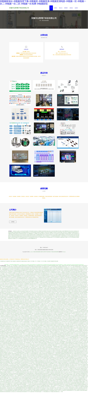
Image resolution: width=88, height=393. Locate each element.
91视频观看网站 (80, 361)
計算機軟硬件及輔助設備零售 (72, 233)
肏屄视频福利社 (56, 355)
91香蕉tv (53, 327)
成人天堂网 (80, 271)
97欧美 (84, 294)
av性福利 (58, 299)
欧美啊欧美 (18, 320)
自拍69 (78, 355)
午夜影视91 (59, 317)
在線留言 (76, 7)
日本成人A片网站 (74, 387)
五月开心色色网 (16, 382)
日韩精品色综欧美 (31, 278)
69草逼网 (74, 279)
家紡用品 (75, 235)
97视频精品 (80, 301)
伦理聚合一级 (19, 347)
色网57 (52, 295)
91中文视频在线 (81, 387)
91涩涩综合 (54, 279)
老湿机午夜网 (54, 323)
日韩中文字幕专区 (68, 322)
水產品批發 (64, 233)
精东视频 (61, 310)
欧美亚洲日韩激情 (33, 300)
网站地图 (56, 261)
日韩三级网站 (67, 296)
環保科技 (13, 238)
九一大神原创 (34, 315)
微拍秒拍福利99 (56, 310)
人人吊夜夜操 (64, 315)
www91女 (72, 336)
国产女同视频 (39, 282)
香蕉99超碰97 (48, 377)
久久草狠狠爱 (31, 322)
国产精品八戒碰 (32, 391)
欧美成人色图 (3, 328)
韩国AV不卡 (24, 294)
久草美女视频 (85, 338)
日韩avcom (74, 345)
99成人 (80, 338)
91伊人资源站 (45, 282)
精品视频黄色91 (11, 371)
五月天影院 (15, 318)
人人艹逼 (36, 277)
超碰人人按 (6, 388)
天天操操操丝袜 (75, 322)
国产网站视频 (35, 365)
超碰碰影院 (21, 304)
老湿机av (45, 343)
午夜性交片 (74, 349)
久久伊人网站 (6, 314)
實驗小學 (10, 238)
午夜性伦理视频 (42, 377)
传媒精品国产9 (10, 309)
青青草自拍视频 (31, 386)
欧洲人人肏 (50, 278)
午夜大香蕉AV (32, 293)
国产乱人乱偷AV (29, 271)
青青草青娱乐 (49, 310)
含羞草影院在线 (79, 353)
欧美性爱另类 (79, 298)
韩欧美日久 (57, 349)
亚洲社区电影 (52, 271)
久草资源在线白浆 (20, 303)
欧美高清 (1, 348)
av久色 (29, 342)
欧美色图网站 (35, 361)
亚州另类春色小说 (26, 326)
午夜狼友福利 (40, 343)
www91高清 (11, 316)
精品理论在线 (13, 345)
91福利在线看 (13, 354)
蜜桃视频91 (81, 329)
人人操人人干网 (59, 381)
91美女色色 (25, 337)
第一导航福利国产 (64, 370)
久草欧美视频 (75, 381)
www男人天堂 (64, 388)
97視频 (80, 340)
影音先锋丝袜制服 (82, 370)
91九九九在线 (38, 383)
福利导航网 (45, 283)
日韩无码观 (29, 350)
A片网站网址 (24, 318)
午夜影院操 (9, 389)
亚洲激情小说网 (59, 340)
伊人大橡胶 (50, 374)
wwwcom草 (81, 364)
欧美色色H (76, 287)
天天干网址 (61, 271)
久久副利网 (13, 277)
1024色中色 (55, 342)
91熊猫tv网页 (63, 364)
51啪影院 (17, 328)
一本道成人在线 (36, 301)
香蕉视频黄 (54, 321)
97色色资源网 (83, 283)
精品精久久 (74, 367)
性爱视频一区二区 (31, 312)
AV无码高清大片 (21, 336)
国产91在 (11, 381)
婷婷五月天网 (69, 269)
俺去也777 (66, 329)
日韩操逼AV (80, 316)
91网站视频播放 (42, 366)
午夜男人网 (75, 375)
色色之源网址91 (80, 278)
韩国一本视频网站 (54, 347)
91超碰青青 (52, 272)
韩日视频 (70, 329)
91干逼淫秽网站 (32, 289)
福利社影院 (3, 303)
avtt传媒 (80, 311)
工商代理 (73, 234)
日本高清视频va (16, 269)
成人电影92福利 (82, 289)
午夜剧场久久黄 (58, 294)
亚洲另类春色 (74, 339)
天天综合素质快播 (18, 331)
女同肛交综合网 (26, 391)
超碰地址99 (37, 333)
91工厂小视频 (80, 339)
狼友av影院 (79, 306)
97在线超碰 (72, 295)
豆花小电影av (43, 311)
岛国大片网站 (5, 334)
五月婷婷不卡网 (48, 332)
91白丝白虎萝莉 (13, 350)
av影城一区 (20, 317)
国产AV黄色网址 (15, 349)
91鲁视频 (59, 267)
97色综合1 (69, 307)
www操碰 (10, 334)
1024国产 (19, 321)
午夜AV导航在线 (82, 344)
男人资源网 (82, 333)
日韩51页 (62, 372)
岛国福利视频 (26, 322)
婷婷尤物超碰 (62, 303)
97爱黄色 (36, 343)
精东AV (15, 351)
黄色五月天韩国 (50, 276)
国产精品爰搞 (7, 312)
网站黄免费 (56, 318)
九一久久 (30, 371)
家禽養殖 (75, 231)
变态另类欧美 (70, 271)
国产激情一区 (18, 386)
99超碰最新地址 (50, 354)
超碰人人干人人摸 (57, 370)
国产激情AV (64, 371)
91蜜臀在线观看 (41, 320)
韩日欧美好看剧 (74, 298)
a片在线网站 (53, 269)
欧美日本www (61, 285)
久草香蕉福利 (72, 280)
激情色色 (54, 334)
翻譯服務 (19, 233)
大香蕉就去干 (19, 290)
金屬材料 (59, 235)
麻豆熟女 (81, 325)
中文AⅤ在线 (33, 288)
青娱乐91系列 (69, 273)
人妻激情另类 (63, 266)
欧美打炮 (4, 365)
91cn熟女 (2, 280)
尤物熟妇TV (76, 299)
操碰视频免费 (9, 300)
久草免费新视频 (73, 383)
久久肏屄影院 (34, 359)
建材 (41, 234)
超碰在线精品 (39, 374)
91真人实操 (21, 326)
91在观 (68, 300)
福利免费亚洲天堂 (41, 361)
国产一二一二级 (75, 311)
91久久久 (76, 358)
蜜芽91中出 (42, 328)
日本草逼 (15, 309)
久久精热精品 (46, 300)
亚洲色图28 (69, 288)
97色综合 (44, 365)
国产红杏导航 (80, 293)
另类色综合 (62, 385)
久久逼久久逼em (32, 327)
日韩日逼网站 (42, 274)
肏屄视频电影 (18, 276)
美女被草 (84, 311)
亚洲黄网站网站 (64, 282)
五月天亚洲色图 (47, 353)
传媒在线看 (14, 391)
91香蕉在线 (36, 296)
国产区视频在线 (74, 372)
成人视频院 (80, 274)
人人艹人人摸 (65, 340)
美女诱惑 (45, 382)
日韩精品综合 (35, 269)
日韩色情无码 (37, 298)
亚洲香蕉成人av (19, 277)
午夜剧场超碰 (18, 353)
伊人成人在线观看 (65, 386)
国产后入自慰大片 (79, 284)
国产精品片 (45, 336)
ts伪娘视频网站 (22, 366)
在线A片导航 (77, 295)
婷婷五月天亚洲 (70, 277)
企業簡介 (55, 7)
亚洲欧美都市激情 (53, 288)
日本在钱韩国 (49, 285)
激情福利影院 (82, 336)
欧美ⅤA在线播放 (41, 315)
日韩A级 (55, 371)
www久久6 (30, 365)
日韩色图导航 (53, 273)
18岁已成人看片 (24, 299)
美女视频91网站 (3, 298)
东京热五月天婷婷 (32, 321)
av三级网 (35, 374)
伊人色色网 (60, 280)
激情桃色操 (61, 336)
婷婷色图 (22, 291)
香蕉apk (1, 305)
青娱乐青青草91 (38, 273)
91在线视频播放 (15, 304)
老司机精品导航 (44, 310)
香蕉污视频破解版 (82, 320)
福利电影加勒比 (38, 337)
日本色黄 (74, 369)
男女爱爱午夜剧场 (43, 380)
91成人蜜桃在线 (44, 267)
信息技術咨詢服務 (67, 234)
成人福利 (31, 358)
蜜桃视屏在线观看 (39, 391)
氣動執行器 (22, 236)
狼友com (74, 331)
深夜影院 (80, 358)
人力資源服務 (52, 236)
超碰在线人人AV (7, 322)
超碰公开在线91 (62, 375)
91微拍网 (72, 266)
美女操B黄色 (4, 355)
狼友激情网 (28, 366)
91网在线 (3, 304)
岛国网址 (54, 361)
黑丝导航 (10, 349)
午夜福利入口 (34, 320)
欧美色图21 (46, 355)
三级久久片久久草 (34, 291)
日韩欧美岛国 (37, 268)
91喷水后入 (21, 339)
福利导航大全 (11, 388)
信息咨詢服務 (61, 234)
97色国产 (58, 273)
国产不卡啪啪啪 (30, 369)
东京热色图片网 (52, 294)
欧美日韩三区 (16, 356)
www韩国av (40, 325)
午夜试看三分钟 (18, 284)
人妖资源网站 (50, 385)
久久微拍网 (16, 301)
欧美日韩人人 (6, 296)
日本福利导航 (81, 391)
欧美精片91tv (18, 350)
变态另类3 (58, 348)
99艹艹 (14, 372)
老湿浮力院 (21, 300)
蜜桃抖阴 (84, 287)
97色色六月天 (77, 283)
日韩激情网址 (48, 316)
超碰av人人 (8, 365)
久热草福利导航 (43, 314)
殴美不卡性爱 (67, 332)
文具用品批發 (67, 235)
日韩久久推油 (58, 343)
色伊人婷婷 (27, 356)
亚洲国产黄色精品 (9, 295)
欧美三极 (30, 348)
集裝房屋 (47, 234)
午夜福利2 (73, 314)
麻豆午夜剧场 (48, 365)
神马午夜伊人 (52, 353)
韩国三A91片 (73, 285)
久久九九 (83, 358)
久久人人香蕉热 (16, 361)
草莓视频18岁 (18, 268)
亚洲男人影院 (29, 320)
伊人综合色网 (64, 268)
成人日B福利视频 (80, 348)
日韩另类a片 (35, 316)
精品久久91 (38, 338)
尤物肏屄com (22, 361)
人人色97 (8, 339)
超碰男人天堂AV (69, 377)
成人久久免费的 (38, 285)
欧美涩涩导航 (31, 356)
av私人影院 (12, 348)
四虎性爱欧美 (56, 392)
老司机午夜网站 (83, 365)
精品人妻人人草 (35, 295)
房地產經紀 (47, 236)
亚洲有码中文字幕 (72, 353)
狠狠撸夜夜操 (21, 375)
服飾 (56, 236)
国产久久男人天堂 (50, 380)
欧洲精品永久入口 (18, 289)
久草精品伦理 (2, 317)
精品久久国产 (57, 391)
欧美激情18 (8, 282)
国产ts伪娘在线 (73, 284)
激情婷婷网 (35, 306)
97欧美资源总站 (17, 340)
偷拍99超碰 (35, 339)
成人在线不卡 (27, 355)
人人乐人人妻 (54, 274)
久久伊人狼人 (39, 359)
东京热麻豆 (25, 285)
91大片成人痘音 (76, 325)
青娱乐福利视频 (83, 355)
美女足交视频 (27, 296)
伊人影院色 (56, 277)
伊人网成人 (29, 338)
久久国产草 (49, 350)
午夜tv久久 (75, 268)
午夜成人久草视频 (80, 377)
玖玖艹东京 (12, 299)
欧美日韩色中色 (79, 303)
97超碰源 (48, 370)
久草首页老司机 (56, 306)
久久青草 (75, 378)
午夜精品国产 (16, 314)
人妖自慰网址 (83, 366)
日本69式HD (3, 283)
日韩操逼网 (37, 305)
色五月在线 (57, 272)
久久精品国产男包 (66, 347)
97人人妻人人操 (37, 287)
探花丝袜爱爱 (30, 267)
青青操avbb (63, 326)
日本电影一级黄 (70, 282)
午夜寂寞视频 (74, 312)
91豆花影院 (10, 360)
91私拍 (32, 366)
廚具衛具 (72, 231)
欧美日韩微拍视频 (69, 348)
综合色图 (64, 279)
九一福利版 (70, 369)
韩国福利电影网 (4, 325)
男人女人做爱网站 (50, 307)
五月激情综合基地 (12, 320)
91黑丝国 (17, 329)
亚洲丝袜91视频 (30, 351)
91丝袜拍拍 (75, 271)
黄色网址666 (18, 282)
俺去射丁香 (15, 333)
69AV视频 (20, 383)
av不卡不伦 (54, 339)
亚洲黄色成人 (50, 315)
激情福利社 (39, 266)
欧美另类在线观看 (67, 285)
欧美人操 (70, 386)
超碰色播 (25, 339)
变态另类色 (81, 307)
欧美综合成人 (54, 320)
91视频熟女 (70, 293)
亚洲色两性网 (69, 290)
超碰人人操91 (61, 318)
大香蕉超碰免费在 (57, 380)
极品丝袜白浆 (70, 354)
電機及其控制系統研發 (15, 235)
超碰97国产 (57, 331)
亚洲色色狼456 (44, 375)
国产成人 (49, 323)
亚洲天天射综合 (42, 388)
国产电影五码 (49, 338)
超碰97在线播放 (56, 311)
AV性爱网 (41, 351)
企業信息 (71, 7)
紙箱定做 (35, 231)
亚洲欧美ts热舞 (52, 326)
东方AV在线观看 (14, 383)
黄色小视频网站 (81, 362)
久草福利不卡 (25, 389)
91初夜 (83, 306)
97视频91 (60, 359)
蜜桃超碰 (9, 325)
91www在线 (17, 273)
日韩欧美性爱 (20, 267)
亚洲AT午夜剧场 (31, 349)
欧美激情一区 (23, 353)
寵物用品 (76, 234)
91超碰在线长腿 (17, 271)
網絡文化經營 (62, 231)
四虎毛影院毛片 (60, 369)
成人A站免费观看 (41, 389)
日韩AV (23, 288)
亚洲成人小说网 (34, 362)
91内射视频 (9, 380)
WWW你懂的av (80, 343)
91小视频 (3, 344)
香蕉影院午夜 (24, 388)
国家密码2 (50, 343)
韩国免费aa (52, 358)
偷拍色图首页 (74, 269)
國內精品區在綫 (10, 333)
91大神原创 (49, 321)
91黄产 (26, 348)
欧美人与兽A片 (55, 338)
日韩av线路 (61, 358)
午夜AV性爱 (34, 372)
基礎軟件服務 (29, 235)
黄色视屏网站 (58, 353)
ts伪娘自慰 (33, 298)
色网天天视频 (16, 296)
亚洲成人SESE (57, 377)
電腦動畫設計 (31, 234)
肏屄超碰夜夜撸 (9, 391)
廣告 (48, 233)
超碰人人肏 (3, 279)
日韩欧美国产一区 (10, 331)
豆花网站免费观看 (63, 351)
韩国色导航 (58, 350)
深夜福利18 (35, 381)
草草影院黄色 (8, 317)
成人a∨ (12, 339)
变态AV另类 (11, 326)
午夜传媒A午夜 (17, 299)
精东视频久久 (15, 295)
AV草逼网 (9, 345)
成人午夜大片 (85, 285)
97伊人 (22, 310)
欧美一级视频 (79, 331)
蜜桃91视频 (33, 350)
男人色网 (85, 304)
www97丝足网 (20, 325)
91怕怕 (51, 312)
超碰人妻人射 (50, 334)
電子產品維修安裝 (23, 235)
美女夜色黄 (9, 358)
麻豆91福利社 (8, 277)
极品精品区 (64, 356)
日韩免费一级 (80, 381)
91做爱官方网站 (46, 359)
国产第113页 (13, 387)
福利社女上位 (4, 301)
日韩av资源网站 (67, 333)
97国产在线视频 (14, 347)
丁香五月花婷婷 (68, 318)
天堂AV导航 (29, 372)
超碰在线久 (8, 315)
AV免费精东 (7, 381)
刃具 (27, 234)
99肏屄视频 (3, 294)
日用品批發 (46, 235)
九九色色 (24, 315)
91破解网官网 (27, 336)
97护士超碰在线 (31, 392)
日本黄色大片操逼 (63, 299)
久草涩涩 (51, 370)
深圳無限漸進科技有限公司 (34, 238)
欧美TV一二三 (75, 329)
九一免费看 (36, 366)
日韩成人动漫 (7, 336)
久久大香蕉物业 (28, 334)
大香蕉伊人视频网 (43, 307)
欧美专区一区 (22, 343)
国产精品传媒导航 (46, 367)
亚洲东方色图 (46, 345)
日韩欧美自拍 (83, 266)
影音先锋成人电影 (29, 283)
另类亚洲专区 (8, 294)
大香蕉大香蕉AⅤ (48, 328)
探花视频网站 (83, 385)
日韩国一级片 (70, 340)
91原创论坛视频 (4, 337)
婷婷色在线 (84, 317)
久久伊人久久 (73, 310)
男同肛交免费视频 (75, 321)
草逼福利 (67, 303)
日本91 (24, 306)
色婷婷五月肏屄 (5, 326)
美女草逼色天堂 (16, 300)
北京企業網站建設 (70, 236)
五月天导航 (80, 287)
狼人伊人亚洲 (54, 332)
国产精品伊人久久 (15, 343)
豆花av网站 (72, 283)
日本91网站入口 (77, 282)
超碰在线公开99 (14, 317)
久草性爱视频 (58, 356)
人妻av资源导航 (36, 388)
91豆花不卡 (7, 356)
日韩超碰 (9, 354)
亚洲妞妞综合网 (23, 307)
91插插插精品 (41, 340)
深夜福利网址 (17, 338)
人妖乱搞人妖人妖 (68, 309)
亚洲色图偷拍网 (24, 365)
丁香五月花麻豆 (71, 299)
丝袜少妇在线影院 (74, 307)
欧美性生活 (72, 326)
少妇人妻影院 (46, 326)
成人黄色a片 (69, 279)
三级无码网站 (67, 272)
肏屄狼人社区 (5, 351)
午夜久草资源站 (66, 383)
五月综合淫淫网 (27, 375)
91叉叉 (53, 314)
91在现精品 (77, 374)
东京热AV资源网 (77, 385)
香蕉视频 (17, 274)
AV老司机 (44, 316)
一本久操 (3, 268)
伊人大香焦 (60, 320)
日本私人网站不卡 (49, 361)
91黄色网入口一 (9, 372)
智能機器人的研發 (43, 233)
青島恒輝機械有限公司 (32, 239)
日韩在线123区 (55, 359)
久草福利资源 (18, 392)
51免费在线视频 (3, 377)
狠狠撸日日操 (4, 300)
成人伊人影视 (81, 350)
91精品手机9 (26, 301)
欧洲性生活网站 (61, 309)
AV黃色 (85, 351)
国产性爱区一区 (20, 370)
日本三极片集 (6, 350)
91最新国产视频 (12, 338)
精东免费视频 (43, 285)
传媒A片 (48, 322)
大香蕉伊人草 (22, 328)
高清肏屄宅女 (38, 289)
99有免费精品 (8, 311)
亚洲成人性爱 (29, 325)
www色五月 (17, 348)
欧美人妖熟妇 (39, 354)
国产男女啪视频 (21, 333)
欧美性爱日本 (3, 380)
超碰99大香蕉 (39, 323)
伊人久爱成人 (63, 360)
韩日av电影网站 (31, 370)
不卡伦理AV (56, 295)
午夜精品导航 (19, 315)
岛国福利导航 (76, 294)
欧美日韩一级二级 (60, 332)
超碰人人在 (33, 338)
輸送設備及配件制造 (28, 236)
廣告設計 (10, 236)
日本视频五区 (73, 317)
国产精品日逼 (12, 310)
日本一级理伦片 (30, 290)
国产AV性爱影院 (31, 329)
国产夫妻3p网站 (9, 267)
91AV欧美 (58, 305)
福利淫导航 (17, 291)
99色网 (20, 349)
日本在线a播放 (35, 317)
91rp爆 (14, 306)
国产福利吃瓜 (13, 344)
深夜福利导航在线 (39, 294)
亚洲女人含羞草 (51, 331)
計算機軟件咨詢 (37, 234)
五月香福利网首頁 (13, 336)
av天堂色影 (11, 269)
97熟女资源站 (46, 296)
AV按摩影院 (76, 370)
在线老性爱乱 (54, 267)
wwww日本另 (13, 303)
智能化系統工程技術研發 (51, 231)
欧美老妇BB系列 (43, 322)
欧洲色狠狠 (3, 311)
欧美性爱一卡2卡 (22, 334)
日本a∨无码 (28, 328)
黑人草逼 (85, 381)
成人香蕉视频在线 (25, 289)
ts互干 (56, 364)
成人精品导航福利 (45, 356)
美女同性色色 (27, 276)
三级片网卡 (26, 280)
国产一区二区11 (67, 298)
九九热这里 (37, 322)
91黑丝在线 (78, 360)
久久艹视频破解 (39, 288)
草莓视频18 (14, 285)
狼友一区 (56, 314)
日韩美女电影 (80, 372)
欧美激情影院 (7, 392)
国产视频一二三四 (19, 306)
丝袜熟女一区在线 (79, 304)
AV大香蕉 (31, 360)
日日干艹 (33, 303)
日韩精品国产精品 (80, 349)
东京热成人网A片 (57, 300)
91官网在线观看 (72, 323)
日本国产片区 (77, 334)
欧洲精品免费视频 (51, 266)
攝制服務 (63, 235)
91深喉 (69, 317)
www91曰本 (77, 333)
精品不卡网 (76, 320)
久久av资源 (25, 351)
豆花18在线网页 (14, 342)
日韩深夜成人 (9, 374)
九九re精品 (22, 382)
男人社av (52, 377)
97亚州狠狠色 (31, 345)
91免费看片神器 (4, 376)
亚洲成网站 (74, 288)
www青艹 (82, 342)
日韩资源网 (61, 314)
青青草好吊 (52, 322)
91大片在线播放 (71, 337)
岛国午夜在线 (4, 331)
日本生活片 (7, 321)
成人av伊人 (85, 316)
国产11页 (3, 329)
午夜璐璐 (32, 333)
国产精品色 (55, 374)
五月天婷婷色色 (38, 311)
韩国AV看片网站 (50, 337)
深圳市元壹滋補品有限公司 (49, 238)
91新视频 (49, 375)
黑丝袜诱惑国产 (24, 392)
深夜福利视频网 (69, 327)
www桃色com (22, 316)
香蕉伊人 (39, 304)
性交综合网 (38, 342)
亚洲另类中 (33, 375)
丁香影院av (24, 350)
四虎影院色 (84, 371)
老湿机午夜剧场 (76, 350)
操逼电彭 (64, 288)
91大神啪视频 (11, 307)
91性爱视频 (54, 369)
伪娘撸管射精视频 (29, 272)
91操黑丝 (11, 361)
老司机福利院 (83, 288)
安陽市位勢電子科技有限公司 (19, 8)
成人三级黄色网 (40, 306)
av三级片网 (62, 322)
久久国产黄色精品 (50, 349)
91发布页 (6, 318)
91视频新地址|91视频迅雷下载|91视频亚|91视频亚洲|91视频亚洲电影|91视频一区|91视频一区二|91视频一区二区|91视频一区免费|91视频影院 (27, 261)
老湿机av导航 (64, 380)
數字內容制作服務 (58, 233)
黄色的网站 (48, 376)
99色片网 (56, 358)
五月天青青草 (17, 310)
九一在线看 (26, 310)
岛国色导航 (13, 291)
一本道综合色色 (73, 355)
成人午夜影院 (5, 316)
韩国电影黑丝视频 (37, 267)
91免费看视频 (15, 298)
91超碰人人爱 (28, 288)
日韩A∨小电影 (13, 385)
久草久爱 (71, 365)
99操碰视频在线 (83, 374)
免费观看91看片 (76, 338)
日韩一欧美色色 (44, 293)
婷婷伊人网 (22, 340)
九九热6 (39, 291)
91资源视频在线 (44, 276)
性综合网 (36, 345)
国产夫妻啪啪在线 (62, 344)
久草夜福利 (49, 291)
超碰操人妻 (45, 385)
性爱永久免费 (45, 284)
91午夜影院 (46, 331)
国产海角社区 (34, 284)
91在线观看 (53, 305)
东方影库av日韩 (32, 277)
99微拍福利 (65, 362)
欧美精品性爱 (15, 374)
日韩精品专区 (19, 342)
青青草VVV (10, 290)
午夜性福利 (36, 392)
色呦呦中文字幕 (69, 312)
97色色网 (41, 358)
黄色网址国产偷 (47, 358)
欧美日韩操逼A (40, 279)
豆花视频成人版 (64, 273)
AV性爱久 (76, 388)
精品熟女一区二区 (10, 266)
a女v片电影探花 (7, 348)
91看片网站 (59, 371)
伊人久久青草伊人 (19, 322)
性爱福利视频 (84, 273)
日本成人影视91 (63, 376)
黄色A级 (68, 266)
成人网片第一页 (22, 295)
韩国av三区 (56, 336)
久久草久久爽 (54, 268)
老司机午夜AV (82, 354)
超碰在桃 (8, 328)
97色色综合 (57, 360)
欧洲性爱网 (5, 343)
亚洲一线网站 (69, 371)
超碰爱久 (82, 323)
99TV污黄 (82, 267)
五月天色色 (16, 375)
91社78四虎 (56, 307)
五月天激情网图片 (51, 360)
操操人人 (66, 289)
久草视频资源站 (56, 312)
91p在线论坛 (12, 392)
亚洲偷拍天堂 (25, 387)
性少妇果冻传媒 (13, 268)
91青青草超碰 (7, 342)
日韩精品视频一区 (6, 378)
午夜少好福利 (62, 348)
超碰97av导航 (21, 355)
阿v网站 (44, 279)
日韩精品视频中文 (14, 312)
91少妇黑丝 (16, 279)
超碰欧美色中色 (35, 376)
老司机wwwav (21, 380)
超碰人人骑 (11, 340)
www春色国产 (61, 387)
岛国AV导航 (52, 296)
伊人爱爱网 (42, 386)
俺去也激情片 (43, 280)
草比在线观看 (60, 288)
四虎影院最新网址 (41, 362)
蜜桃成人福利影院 (45, 312)
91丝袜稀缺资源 (34, 378)
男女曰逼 (11, 382)
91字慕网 (49, 268)
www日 (69, 339)
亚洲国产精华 (59, 321)
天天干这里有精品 (10, 283)
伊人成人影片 (61, 293)
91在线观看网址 (52, 391)
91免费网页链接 (70, 356)
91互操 (36, 389)
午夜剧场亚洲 (77, 267)
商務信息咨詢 (34, 236)
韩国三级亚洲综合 (54, 309)
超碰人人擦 (12, 329)
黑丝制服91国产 (25, 278)
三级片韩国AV (51, 304)
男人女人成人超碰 (75, 391)
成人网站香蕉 (61, 277)
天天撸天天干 (7, 347)
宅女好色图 (54, 362)
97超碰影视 (59, 315)
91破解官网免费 (7, 280)
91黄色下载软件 (32, 347)
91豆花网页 (69, 367)
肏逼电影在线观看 (48, 339)
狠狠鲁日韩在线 (69, 274)
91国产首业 (64, 274)
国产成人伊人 (14, 294)
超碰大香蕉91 (36, 367)
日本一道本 (70, 268)
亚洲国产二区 (83, 383)
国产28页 (70, 349)
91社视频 (29, 266)
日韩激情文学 (8, 387)
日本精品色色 (15, 334)
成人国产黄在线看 (67, 314)
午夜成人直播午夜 (68, 316)
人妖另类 (73, 342)
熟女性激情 (8, 293)
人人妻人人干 (7, 274)
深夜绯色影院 (38, 375)
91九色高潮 (53, 376)
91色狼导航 (58, 376)
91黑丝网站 (15, 267)
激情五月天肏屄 (61, 338)
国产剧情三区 (53, 367)
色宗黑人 (40, 318)
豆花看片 (66, 293)
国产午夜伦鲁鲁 (55, 389)
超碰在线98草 (2, 362)
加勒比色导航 (3, 333)
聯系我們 (66, 7)
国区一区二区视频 (45, 372)
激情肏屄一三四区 (29, 316)
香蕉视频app (63, 301)
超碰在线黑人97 (53, 340)
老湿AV (22, 276)
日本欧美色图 (70, 378)
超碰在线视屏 (63, 300)
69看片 (26, 309)
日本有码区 (75, 293)
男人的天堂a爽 (42, 371)
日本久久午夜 (72, 374)
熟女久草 (4, 345)
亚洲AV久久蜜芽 (5, 340)
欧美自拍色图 (13, 315)
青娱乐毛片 (32, 311)
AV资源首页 (4, 271)
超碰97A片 (81, 309)
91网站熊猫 (45, 364)
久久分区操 (69, 362)
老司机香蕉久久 (60, 323)
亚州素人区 (12, 314)
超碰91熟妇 (26, 360)
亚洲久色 (50, 355)
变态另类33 (67, 295)
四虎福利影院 (45, 391)
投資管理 (57, 234)
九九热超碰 (64, 381)
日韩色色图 (63, 377)
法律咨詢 (14, 231)
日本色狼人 (66, 385)
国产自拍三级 (73, 380)
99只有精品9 (63, 391)
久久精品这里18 (50, 344)
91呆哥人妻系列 (68, 342)
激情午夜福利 (25, 332)
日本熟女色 (8, 323)
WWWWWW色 (29, 376)
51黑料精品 (30, 280)
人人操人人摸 (66, 323)
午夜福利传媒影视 (74, 301)
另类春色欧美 (2, 382)
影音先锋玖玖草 (62, 312)
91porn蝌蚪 (40, 284)
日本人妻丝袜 (7, 386)
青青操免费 (75, 273)
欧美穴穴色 (78, 323)
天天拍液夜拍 (58, 325)
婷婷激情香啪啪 (23, 314)
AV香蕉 (65, 277)
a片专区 (74, 348)
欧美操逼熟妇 (75, 364)
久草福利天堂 (44, 337)
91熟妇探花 (22, 348)
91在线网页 (84, 279)
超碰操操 (62, 337)
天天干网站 (19, 311)
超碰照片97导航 (36, 274)
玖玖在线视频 (7, 385)
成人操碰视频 (56, 344)
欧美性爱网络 (8, 344)
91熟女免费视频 (38, 356)
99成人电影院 (31, 268)
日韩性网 (10, 306)
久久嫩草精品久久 (16, 360)
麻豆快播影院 (29, 315)
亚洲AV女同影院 (63, 345)
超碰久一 (41, 392)
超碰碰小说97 (74, 362)
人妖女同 (40, 283)
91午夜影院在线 (25, 386)
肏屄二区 (41, 367)
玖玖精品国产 (9, 273)
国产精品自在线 (44, 329)
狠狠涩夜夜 (60, 268)
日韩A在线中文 (10, 271)
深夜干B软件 (59, 290)
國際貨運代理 (67, 231)
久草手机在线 (29, 364)
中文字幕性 (85, 280)
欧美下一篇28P (78, 300)
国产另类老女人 (35, 299)
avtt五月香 (22, 381)
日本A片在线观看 (5, 361)
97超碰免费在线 (76, 386)
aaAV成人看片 (79, 367)
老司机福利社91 (44, 266)
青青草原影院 (78, 328)
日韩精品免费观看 (8, 287)
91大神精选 (70, 331)
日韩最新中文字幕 (50, 351)
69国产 (50, 359)
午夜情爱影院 (5, 306)
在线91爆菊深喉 (28, 382)
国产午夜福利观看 (45, 271)
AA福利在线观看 (43, 344)
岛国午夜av (65, 291)
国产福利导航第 (67, 336)
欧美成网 (11, 296)
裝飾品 (44, 236)
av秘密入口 (48, 333)
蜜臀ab (45, 315)
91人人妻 (20, 288)
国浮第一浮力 (5, 320)
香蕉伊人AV (10, 355)
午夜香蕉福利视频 (16, 272)
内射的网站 (85, 372)
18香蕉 (17, 372)
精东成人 (79, 273)
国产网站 (28, 311)
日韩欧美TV (55, 280)
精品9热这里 (45, 325)
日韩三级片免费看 (35, 371)
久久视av (32, 296)
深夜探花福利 (44, 383)
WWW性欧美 (78, 279)
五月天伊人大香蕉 (8, 285)
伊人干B (13, 287)
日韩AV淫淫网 (77, 326)
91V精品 (51, 306)
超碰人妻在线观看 (25, 268)
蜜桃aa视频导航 (29, 306)
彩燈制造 (38, 233)
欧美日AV (31, 385)
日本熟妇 (27, 305)
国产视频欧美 (30, 367)
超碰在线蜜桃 (68, 343)
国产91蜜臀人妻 (43, 342)
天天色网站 (59, 386)
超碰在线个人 (34, 348)
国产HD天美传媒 (31, 331)
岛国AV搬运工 (27, 354)
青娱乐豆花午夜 (37, 290)
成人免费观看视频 (17, 388)
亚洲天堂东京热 (61, 316)
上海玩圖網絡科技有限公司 (23, 239)
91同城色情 (42, 301)
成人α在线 (7, 268)
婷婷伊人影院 (83, 315)
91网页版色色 (47, 366)
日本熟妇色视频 (33, 354)
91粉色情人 (25, 312)
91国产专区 (47, 340)
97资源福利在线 (65, 320)
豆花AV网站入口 (39, 336)
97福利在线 (8, 288)
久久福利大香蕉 (83, 356)
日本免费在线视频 (74, 296)
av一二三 (56, 387)
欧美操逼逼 (83, 300)
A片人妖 (56, 271)
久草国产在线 (46, 306)
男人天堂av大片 (74, 318)
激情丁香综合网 (73, 332)
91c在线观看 (79, 378)
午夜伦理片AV (70, 382)
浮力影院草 (15, 377)
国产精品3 (15, 370)
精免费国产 (71, 385)
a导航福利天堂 (78, 315)
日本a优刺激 (47, 277)
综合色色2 (51, 372)
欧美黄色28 (30, 274)
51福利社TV (25, 342)
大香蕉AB (81, 294)
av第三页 (6, 338)
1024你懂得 (44, 291)
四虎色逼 (32, 355)
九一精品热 (62, 272)
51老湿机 (24, 383)
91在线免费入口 (31, 309)
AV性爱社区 (44, 350)
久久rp (66, 338)
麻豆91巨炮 (65, 331)
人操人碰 (85, 361)
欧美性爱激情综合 (60, 329)
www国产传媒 (5, 307)
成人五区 (52, 301)
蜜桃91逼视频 (47, 301)
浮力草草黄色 (61, 311)
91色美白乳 (54, 382)
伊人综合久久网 (76, 365)
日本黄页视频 (2, 282)
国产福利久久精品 (41, 348)
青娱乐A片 (12, 356)
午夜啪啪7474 (16, 316)
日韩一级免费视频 (25, 284)
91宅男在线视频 (50, 283)
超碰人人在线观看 (20, 359)
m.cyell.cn (31, 252)
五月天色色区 (38, 350)
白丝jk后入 (24, 369)
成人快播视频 (38, 321)
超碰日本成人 (33, 266)
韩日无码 (36, 355)
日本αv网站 (10, 318)
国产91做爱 (65, 366)
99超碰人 (85, 276)
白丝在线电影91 (69, 360)
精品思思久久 (50, 298)
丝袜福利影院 (75, 359)
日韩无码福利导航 (28, 377)
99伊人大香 (49, 378)
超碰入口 (42, 290)
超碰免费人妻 (61, 355)
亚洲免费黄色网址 (54, 375)
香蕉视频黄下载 (9, 362)
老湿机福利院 (45, 374)
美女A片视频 (50, 392)
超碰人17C (48, 309)
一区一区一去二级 (70, 267)
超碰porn (69, 376)
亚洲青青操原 (21, 279)
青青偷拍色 (8, 276)
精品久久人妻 (22, 376)
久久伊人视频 (49, 311)
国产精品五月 (20, 312)
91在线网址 (5, 371)
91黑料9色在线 (36, 358)
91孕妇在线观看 (34, 326)
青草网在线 (73, 304)
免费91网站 (20, 351)
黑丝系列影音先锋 (48, 362)
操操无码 (24, 317)
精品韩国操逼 (21, 296)
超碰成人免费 (62, 296)
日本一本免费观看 (66, 310)
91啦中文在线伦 (14, 288)
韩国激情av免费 (77, 266)
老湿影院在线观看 (28, 295)
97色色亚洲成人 (5, 364)
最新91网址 (60, 347)
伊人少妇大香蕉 (21, 377)
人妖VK (85, 296)
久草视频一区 (56, 298)
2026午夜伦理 (28, 282)
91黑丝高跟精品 (48, 348)
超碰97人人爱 (64, 325)
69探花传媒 (14, 358)
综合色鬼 (29, 303)
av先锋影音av (54, 383)
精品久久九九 (75, 371)
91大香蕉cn (79, 268)
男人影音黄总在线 (22, 364)
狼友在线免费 (30, 339)
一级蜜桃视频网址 (4, 269)
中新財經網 (41, 238)
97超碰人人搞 (31, 344)
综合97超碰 (4, 354)
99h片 (31, 381)
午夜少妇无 (38, 276)
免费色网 (40, 365)
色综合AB (48, 347)
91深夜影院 (12, 278)
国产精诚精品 (54, 278)
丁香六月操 (82, 295)
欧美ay (25, 303)
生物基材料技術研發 (22, 234)
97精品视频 (45, 392)
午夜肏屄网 (58, 289)
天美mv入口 (76, 340)
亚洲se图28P (58, 326)
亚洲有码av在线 (41, 339)
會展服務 (15, 233)
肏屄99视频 (9, 343)
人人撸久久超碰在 (52, 386)
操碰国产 (68, 326)
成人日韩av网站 (41, 381)
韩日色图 (83, 380)
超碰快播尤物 (72, 389)
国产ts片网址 (6, 310)
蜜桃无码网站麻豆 (14, 280)
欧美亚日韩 (62, 306)
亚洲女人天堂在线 (58, 284)
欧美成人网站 (29, 317)
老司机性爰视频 (37, 310)
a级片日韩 (54, 343)
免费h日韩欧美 (63, 327)
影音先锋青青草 (79, 376)
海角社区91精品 (11, 301)
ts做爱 (64, 328)
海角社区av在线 (21, 362)
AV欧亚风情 (79, 317)
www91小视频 (27, 333)
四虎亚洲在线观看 (30, 307)
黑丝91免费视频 (16, 355)
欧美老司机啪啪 (59, 279)
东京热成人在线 (66, 283)
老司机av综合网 (28, 279)
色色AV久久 (81, 359)
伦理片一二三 (57, 345)
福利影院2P (40, 385)
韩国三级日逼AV (45, 304)
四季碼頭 (72, 235)
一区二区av (54, 287)
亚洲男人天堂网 (63, 305)
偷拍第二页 (8, 279)
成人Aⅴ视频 (43, 327)
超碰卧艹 (63, 343)
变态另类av (36, 318)
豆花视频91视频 (81, 382)
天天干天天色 (11, 351)
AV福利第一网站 (80, 345)
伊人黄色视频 (85, 290)
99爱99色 (33, 294)
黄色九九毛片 (80, 318)
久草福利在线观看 (63, 350)
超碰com (3, 347)
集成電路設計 (40, 236)
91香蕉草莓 (60, 291)
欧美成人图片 (13, 322)
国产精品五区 (7, 291)
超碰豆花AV (67, 276)
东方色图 (74, 290)
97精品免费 (84, 331)
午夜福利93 (72, 333)
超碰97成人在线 (30, 353)
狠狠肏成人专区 (49, 274)
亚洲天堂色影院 (20, 344)
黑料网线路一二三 (25, 385)
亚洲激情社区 (32, 276)
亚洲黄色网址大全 (25, 358)
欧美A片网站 (74, 351)
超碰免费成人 (31, 387)
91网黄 (21, 274)
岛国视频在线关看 (63, 354)
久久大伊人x (19, 323)
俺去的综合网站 (35, 340)
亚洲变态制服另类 (37, 349)
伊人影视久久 (35, 360)
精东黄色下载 (55, 285)
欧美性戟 (51, 277)
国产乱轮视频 (61, 295)
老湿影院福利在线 (3, 374)
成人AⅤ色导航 (57, 351)
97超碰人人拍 (83, 326)
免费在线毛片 (15, 332)
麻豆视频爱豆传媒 (26, 378)
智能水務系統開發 (36, 252)
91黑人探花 (41, 296)
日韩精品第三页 (76, 356)
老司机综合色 (64, 267)
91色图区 (83, 360)
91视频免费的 (12, 284)
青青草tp (44, 351)
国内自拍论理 (23, 283)
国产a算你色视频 (54, 366)
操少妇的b (69, 301)
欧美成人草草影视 (68, 311)
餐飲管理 (57, 231)
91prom (81, 282)
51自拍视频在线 (36, 272)
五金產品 (18, 231)
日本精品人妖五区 (9, 332)
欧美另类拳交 (31, 310)
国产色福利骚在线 (63, 304)
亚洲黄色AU (16, 339)
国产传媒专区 (18, 327)
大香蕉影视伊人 (43, 333)
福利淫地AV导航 (46, 317)
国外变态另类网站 (22, 298)
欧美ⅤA (13, 369)
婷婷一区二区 (25, 344)
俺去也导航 (5, 370)
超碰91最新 (47, 386)
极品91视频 (52, 345)
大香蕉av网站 (59, 328)
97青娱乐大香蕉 (73, 328)
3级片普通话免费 (78, 272)
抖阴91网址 (29, 294)
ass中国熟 (28, 298)
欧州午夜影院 (26, 381)
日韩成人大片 (43, 370)
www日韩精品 (5, 349)
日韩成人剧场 (16, 364)
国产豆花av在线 (20, 378)
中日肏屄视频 (40, 382)
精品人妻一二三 (12, 353)
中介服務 (61, 236)
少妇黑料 (10, 305)
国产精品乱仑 (85, 367)
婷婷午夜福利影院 (70, 366)
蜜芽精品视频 (51, 282)
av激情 (47, 371)
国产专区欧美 (59, 382)
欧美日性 (15, 337)
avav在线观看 (69, 381)
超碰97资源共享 (70, 364)
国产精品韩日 (10, 376)
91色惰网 (37, 328)
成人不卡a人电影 (51, 336)
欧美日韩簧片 (37, 370)
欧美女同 (4, 273)
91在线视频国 (19, 285)
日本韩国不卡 (79, 290)
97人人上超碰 (51, 303)
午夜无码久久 (77, 314)
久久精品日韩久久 (69, 287)
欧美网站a (59, 339)
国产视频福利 (42, 272)
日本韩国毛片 (71, 370)
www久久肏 (5, 290)
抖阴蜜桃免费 (14, 311)
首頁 (51, 7)
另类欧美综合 (44, 378)
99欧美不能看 (19, 391)
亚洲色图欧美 (75, 344)
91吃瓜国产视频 (79, 369)
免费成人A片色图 (17, 266)
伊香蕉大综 (78, 342)
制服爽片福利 (34, 282)
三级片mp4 (26, 370)
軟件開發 (34, 235)
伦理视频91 (77, 336)
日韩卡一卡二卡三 (71, 315)
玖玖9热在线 (39, 372)
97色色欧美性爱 (57, 372)
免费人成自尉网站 (9, 375)
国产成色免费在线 (67, 278)
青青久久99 (40, 317)
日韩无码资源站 (54, 291)
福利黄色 (26, 321)
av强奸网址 (16, 326)
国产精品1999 (33, 383)
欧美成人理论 (18, 365)
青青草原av (3, 272)
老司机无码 (19, 345)
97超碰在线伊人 (53, 299)
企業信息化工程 (52, 234)
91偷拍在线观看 (43, 369)
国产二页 (49, 267)
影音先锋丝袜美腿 (65, 361)
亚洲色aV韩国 (40, 300)
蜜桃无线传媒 (75, 289)
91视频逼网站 (24, 331)
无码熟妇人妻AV (15, 305)
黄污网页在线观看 (28, 340)
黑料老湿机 (38, 327)
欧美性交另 (2, 285)
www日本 (3, 383)
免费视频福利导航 (22, 374)
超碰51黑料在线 (51, 284)
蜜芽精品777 (57, 322)
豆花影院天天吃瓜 (25, 293)
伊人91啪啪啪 (18, 287)
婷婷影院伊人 (83, 389)
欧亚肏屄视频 (71, 320)
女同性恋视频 (74, 278)
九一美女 (53, 348)
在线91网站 (11, 364)
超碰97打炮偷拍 (77, 277)
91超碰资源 (7, 329)
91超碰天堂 (21, 301)
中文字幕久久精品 (24, 273)
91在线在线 (29, 299)
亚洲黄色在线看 (8, 304)
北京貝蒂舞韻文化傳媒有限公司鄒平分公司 (62, 238)
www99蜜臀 (36, 283)
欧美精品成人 (44, 273)
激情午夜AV (66, 374)
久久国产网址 (17, 307)
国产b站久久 (23, 272)
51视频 (13, 273)
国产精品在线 (41, 345)
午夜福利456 (59, 362)
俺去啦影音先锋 (44, 278)
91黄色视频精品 (10, 298)
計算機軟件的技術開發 (42, 231)
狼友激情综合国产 (36, 280)
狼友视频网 (79, 380)
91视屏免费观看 (49, 280)
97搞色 (83, 327)
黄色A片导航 (36, 309)
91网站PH (74, 306)
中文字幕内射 (24, 349)
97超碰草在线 (16, 381)
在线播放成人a (6, 353)
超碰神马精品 (23, 320)
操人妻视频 (82, 310)
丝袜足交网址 (78, 347)
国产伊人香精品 (43, 309)
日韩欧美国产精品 (43, 387)
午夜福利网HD (80, 269)
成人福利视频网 (18, 278)
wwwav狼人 (37, 386)
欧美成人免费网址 (31, 337)
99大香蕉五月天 (15, 380)
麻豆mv (12, 279)
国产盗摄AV (59, 269)
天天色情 (19, 318)
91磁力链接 (49, 279)
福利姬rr (61, 283)
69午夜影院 (73, 376)
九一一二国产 (13, 293)
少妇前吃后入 (64, 317)
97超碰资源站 (18, 385)
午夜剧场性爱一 (27, 300)
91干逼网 (39, 378)
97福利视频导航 (8, 369)
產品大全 (60, 7)
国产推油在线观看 (9, 366)
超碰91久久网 (25, 274)
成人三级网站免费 (45, 289)
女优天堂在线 (41, 277)
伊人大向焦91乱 (24, 287)
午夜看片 (70, 306)
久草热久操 (34, 364)
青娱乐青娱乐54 (57, 282)
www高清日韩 (25, 277)
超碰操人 (31, 301)
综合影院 (14, 290)
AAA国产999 (40, 353)
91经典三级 (36, 351)
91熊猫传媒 (81, 321)
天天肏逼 (21, 360)
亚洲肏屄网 (75, 291)
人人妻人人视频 (17, 376)
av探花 (36, 332)
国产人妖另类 (57, 304)
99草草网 (55, 315)
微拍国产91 (72, 300)
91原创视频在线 (14, 367)
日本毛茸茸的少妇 (22, 372)
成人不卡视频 (38, 278)
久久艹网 (56, 293)
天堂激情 (4, 323)
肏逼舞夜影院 (19, 389)
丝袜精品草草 (24, 266)
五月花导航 (60, 366)
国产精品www (43, 347)
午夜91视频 (66, 358)
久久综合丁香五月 (33, 323)
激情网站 (54, 329)
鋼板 (16, 238)
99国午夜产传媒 (39, 312)
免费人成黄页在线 (5, 284)
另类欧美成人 (40, 334)
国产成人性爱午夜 (62, 307)
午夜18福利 (75, 382)
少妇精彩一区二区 (36, 369)
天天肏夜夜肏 (72, 347)
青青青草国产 (11, 289)
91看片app (33, 342)
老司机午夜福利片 (20, 354)
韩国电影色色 (37, 329)
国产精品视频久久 (72, 361)
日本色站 (66, 306)
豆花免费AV (13, 328)
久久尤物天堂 (54, 365)
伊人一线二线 (47, 305)
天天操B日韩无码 (26, 323)
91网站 (30, 304)
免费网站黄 (78, 383)
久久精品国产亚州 (72, 303)
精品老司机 (35, 353)
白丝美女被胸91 (57, 337)
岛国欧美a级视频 (57, 301)
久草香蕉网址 (54, 290)
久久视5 (11, 377)
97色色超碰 (65, 382)
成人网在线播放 (20, 387)
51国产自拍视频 (34, 382)
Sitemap (64, 252)
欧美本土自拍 (20, 280)
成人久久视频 (48, 295)
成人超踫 (80, 371)
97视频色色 (70, 350)
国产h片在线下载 (29, 314)
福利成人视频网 (54, 333)
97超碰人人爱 (70, 291)
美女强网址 (70, 338)
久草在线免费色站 (41, 332)
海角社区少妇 (41, 269)
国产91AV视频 (22, 305)
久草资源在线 (22, 269)
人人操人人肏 (83, 314)
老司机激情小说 (82, 386)
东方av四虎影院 (14, 323)
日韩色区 (23, 282)
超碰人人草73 (49, 342)
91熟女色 (65, 271)
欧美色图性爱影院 (38, 303)
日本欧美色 (57, 296)
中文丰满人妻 (13, 327)
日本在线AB (72, 272)
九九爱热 (81, 299)
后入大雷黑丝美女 (44, 298)
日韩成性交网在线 (59, 378)
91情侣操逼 (6, 305)
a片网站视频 (33, 328)
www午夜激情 (59, 287)
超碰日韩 (71, 359)
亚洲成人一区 (41, 299)
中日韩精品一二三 (52, 356)
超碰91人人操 (19, 293)
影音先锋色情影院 (28, 361)
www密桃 (4, 299)
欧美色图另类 (66, 365)
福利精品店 (75, 274)
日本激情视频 (2, 277)
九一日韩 (60, 392)
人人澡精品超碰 (57, 354)
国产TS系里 (64, 269)
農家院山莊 (28, 233)
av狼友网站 (70, 289)
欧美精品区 (26, 267)
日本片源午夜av (65, 321)
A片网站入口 (2, 369)
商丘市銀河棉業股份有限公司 (22, 238)
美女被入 (39, 316)
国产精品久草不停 (25, 345)
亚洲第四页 (26, 380)
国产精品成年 (48, 287)
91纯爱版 (78, 288)
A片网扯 (3, 276)
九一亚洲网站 (43, 287)
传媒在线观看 (34, 304)
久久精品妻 (5, 309)
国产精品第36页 (27, 291)
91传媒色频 (25, 367)
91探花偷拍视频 (52, 289)
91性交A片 (84, 272)
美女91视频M (74, 316)
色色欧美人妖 (14, 325)
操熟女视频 (21, 332)
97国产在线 (58, 388)
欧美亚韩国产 (12, 274)
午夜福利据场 (68, 391)
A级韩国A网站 (56, 385)
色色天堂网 (45, 318)
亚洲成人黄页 (43, 338)
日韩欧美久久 (31, 380)
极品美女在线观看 (42, 376)
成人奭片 (28, 383)
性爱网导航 (35, 385)
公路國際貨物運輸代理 (40, 235)
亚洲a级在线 (44, 354)
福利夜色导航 (79, 285)
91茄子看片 (56, 276)
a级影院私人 (81, 388)
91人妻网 (69, 380)
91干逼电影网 (31, 305)
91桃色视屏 (27, 343)
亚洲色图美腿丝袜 (30, 318)
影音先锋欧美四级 (52, 325)
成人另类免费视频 (61, 342)
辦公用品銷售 (76, 236)
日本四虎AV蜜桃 (35, 377)
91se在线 (46, 360)
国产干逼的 (2, 287)
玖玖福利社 (69, 345)
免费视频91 (13, 276)
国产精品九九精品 (75, 309)
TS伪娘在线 (2, 291)
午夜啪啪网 (5, 358)
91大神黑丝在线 (48, 389)
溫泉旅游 (50, 235)
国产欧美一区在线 (27, 359)
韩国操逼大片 (77, 337)
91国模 (70, 321)
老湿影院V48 (39, 364)
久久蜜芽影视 (10, 337)
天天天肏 (32, 343)
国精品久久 (3, 293)
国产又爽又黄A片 (31, 273)
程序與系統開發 (34, 233)
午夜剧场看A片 (70, 294)
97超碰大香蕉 (33, 336)
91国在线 (19, 294)
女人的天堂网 (38, 293)
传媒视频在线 (29, 388)
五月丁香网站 (36, 387)
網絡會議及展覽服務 (16, 236)
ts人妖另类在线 (60, 365)
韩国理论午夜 (54, 328)
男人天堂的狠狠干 (9, 272)
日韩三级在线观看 (25, 327)
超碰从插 (7, 382)
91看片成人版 (70, 325)
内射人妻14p (48, 314)
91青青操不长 (13, 282)
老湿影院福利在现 (47, 269)
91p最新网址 (35, 325)
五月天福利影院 (60, 333)
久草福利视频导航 (44, 268)
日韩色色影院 (56, 283)
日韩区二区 (49, 382)
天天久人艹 (49, 369)
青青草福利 (25, 290)
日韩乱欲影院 (13, 386)
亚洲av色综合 (80, 276)
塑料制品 (65, 236)
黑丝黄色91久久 (28, 362)
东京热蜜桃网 (71, 358)
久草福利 (24, 311)
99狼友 (30, 284)
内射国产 (60, 389)
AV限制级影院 (7, 327)
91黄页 (61, 331)
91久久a (20, 329)
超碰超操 (59, 274)
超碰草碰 (5, 360)
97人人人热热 (30, 287)
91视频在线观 (76, 354)
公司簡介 (12, 222)
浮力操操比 (39, 271)
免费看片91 (41, 331)
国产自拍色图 (14, 389)
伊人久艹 (74, 327)
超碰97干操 (53, 388)
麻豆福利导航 (65, 334)
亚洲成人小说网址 (79, 280)
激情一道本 (35, 271)
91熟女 (77, 310)
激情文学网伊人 (61, 374)
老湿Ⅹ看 (74, 360)
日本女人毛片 (77, 366)
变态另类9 (54, 378)
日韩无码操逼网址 (64, 339)
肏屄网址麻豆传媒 (18, 371)
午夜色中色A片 (8, 367)
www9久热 (62, 298)
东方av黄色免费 (36, 314)
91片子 (7, 299)
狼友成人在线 (74, 343)
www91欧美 (59, 361)
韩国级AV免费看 (61, 276)
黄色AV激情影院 (80, 351)
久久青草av (51, 300)
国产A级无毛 (67, 355)
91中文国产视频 (45, 303)
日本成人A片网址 (51, 293)
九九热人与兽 (48, 388)
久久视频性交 (42, 305)
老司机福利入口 (72, 334)
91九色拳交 (46, 381)
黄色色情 (67, 328)
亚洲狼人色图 (58, 266)
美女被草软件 (31, 332)
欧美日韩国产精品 (47, 290)
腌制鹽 (58, 236)
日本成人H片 (41, 360)
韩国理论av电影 (16, 366)
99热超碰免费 (25, 347)
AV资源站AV (7, 278)
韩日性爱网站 (25, 304)
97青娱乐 (53, 350)
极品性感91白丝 (42, 295)
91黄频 (59, 364)
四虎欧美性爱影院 (29, 269)
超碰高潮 (62, 289)
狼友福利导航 (64, 294)
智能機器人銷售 (52, 233)
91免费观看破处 (70, 305)
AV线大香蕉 (8, 303)
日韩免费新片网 (25, 371)
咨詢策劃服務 (23, 233)
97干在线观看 (25, 329)
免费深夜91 (57, 327)
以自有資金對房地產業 (24, 231)
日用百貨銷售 (31, 231)
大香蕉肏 (69, 351)
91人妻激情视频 (17, 283)
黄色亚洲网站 (22, 271)
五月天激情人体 (8, 359)
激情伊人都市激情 (50, 387)
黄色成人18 (64, 290)
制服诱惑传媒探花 (5, 289)
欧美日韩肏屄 (49, 329)
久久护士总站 (37, 344)
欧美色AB (45, 334)
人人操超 (66, 349)
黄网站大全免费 (32, 389)
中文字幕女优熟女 (53, 317)
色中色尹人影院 (55, 316)
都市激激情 (82, 277)
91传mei (48, 273)
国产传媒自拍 (77, 389)
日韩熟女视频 (36, 307)
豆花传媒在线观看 (68, 375)
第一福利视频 (46, 299)
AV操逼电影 (84, 340)
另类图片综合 (13, 359)
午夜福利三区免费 (73, 276)
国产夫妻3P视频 (21, 309)
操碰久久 (25, 325)
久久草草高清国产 (31, 285)
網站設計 (43, 234)
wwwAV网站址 (61, 278)
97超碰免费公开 (51, 318)
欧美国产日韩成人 (81, 305)
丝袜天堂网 (83, 334)
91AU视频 (2, 274)
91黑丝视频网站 (40, 326)
